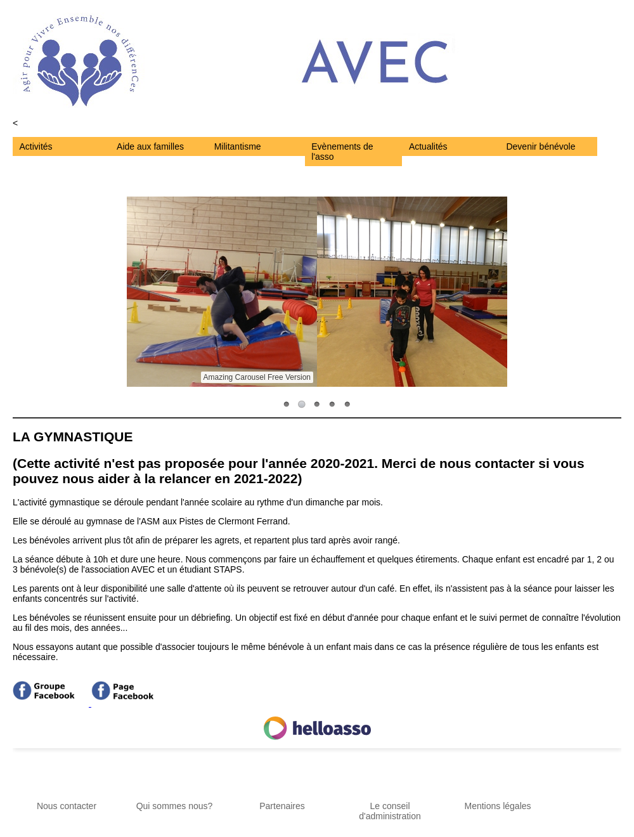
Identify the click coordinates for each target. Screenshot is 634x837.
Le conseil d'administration (390, 811)
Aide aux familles (150, 146)
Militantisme (237, 146)
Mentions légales (497, 806)
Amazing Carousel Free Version (257, 377)
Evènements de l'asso (342, 151)
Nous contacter (66, 806)
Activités (36, 146)
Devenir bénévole (540, 146)
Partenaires (282, 806)
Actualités (428, 146)
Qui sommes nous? (174, 806)
